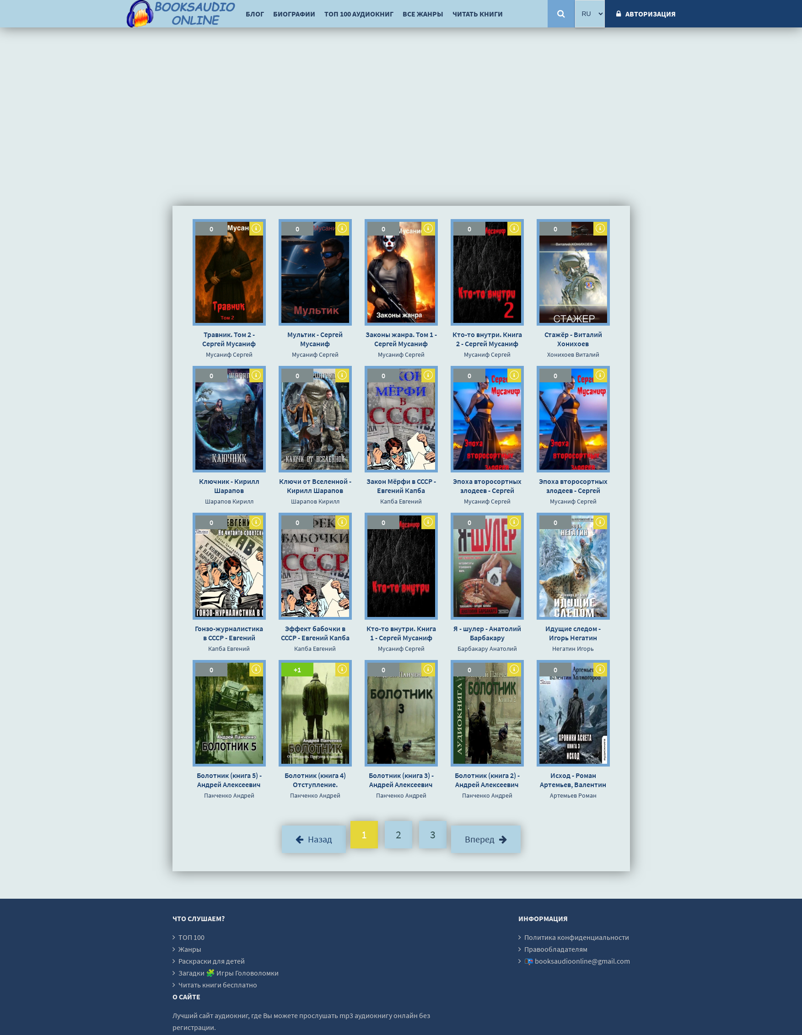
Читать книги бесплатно (217, 984)
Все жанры (423, 13)
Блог (255, 13)
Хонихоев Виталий (573, 354)
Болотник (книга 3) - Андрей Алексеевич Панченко (401, 780)
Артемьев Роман (573, 795)
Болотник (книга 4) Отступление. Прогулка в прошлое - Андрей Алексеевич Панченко (315, 780)
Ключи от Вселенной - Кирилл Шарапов (315, 486)
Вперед (486, 839)
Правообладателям (555, 949)
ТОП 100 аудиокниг (358, 13)
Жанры (189, 949)
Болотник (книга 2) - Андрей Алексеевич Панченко (487, 780)
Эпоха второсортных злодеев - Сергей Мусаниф (487, 486)
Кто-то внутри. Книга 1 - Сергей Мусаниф (401, 633)
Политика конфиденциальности (576, 937)
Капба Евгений (401, 501)
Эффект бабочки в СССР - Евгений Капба (315, 633)
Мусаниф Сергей (229, 354)
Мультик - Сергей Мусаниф (315, 339)
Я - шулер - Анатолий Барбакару (487, 633)
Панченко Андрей (229, 795)
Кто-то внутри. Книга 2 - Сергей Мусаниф (487, 339)
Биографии (294, 13)
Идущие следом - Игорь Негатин (573, 633)
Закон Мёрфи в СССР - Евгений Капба (401, 486)
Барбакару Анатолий (487, 648)
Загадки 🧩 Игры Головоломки (228, 972)
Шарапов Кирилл (229, 501)
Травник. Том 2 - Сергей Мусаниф (229, 339)
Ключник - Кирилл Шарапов (229, 486)
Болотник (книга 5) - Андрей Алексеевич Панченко (229, 780)
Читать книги (477, 13)
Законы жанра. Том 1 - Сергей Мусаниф (401, 339)
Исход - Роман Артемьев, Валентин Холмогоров (573, 780)
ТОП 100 (191, 937)
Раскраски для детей (211, 960)
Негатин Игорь (573, 648)
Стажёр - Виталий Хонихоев (573, 339)
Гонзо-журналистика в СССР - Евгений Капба (229, 633)
